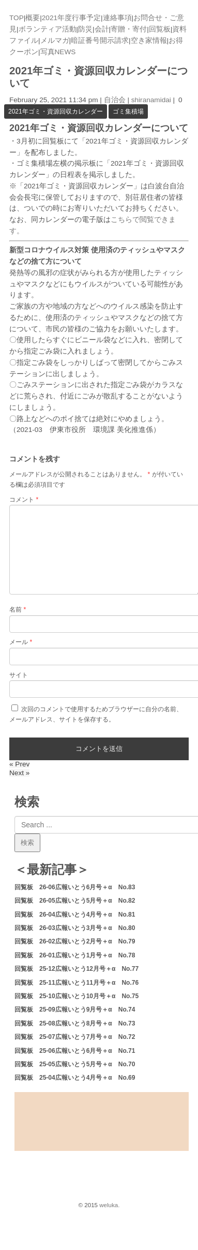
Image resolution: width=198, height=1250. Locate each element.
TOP (16, 18)
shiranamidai (151, 100)
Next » (19, 773)
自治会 (115, 100)
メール (20, 642)
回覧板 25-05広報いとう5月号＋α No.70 (74, 1064)
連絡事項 (117, 18)
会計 (102, 29)
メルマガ (54, 40)
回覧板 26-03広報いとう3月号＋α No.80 (74, 928)
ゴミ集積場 (128, 111)
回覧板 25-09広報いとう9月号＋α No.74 (74, 1009)
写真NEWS (58, 52)
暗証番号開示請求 (100, 40)
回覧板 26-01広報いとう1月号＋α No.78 (74, 955)
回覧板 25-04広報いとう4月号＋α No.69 (74, 1077)
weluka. (109, 1205)
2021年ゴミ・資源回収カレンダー (55, 111)
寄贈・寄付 (129, 29)
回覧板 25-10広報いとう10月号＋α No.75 (76, 996)
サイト (18, 675)
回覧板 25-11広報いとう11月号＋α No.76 (76, 982)
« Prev (19, 764)
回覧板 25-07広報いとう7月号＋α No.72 (74, 1036)
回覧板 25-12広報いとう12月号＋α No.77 (76, 968)
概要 (32, 18)
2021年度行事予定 (71, 18)
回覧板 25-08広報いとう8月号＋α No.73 (74, 1023)
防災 (85, 29)
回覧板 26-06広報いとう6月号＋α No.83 (74, 887)
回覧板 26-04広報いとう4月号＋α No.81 (74, 914)
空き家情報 (149, 40)
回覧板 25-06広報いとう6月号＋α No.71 (74, 1050)
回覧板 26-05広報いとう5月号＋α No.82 (74, 900)
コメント (23, 499)
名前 (17, 609)
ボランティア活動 (48, 29)
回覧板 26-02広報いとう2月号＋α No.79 (74, 941)
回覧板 (160, 29)
